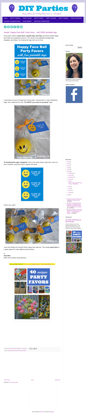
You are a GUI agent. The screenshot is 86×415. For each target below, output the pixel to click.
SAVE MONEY (27, 21)
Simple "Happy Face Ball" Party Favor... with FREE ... (75, 183)
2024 (68, 161)
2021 (68, 167)
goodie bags (14, 350)
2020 (68, 169)
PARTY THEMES (15, 18)
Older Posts (57, 380)
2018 (68, 194)
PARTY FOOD (27, 18)
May (69, 186)
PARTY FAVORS (51, 18)
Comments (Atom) (14, 382)
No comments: (24, 348)
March (69, 190)
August (70, 179)
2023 (68, 163)
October (70, 175)
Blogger (52, 411)
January (70, 192)
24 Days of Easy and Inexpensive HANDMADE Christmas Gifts (74, 199)
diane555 (42, 411)
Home (5, 18)
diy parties (10, 350)
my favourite (39, 264)
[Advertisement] (32, 365)
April (69, 188)
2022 (68, 165)
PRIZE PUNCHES (76, 18)
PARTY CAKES (38, 18)
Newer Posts (7, 380)
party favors (23, 350)
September (70, 177)
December (70, 173)
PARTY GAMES (63, 18)
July (69, 181)
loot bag (19, 350)
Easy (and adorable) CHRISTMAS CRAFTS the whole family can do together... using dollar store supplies (74, 211)
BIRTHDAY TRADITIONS (41, 21)
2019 (68, 171)
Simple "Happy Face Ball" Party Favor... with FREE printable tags (30, 32)
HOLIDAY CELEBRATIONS (12, 21)
